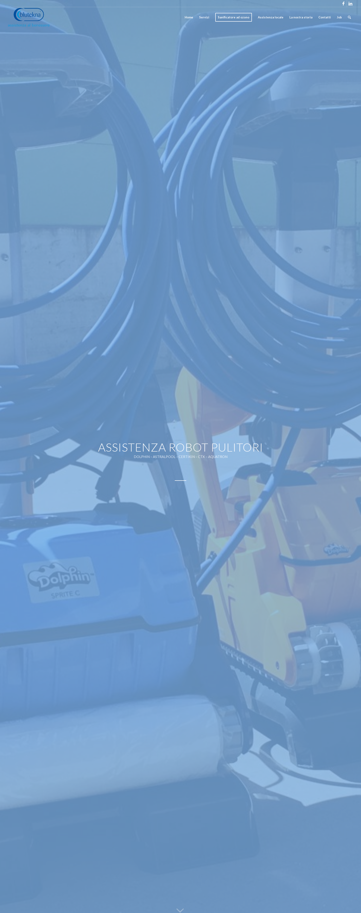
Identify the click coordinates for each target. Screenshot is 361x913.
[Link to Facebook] (343, 3)
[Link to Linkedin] (350, 3)
